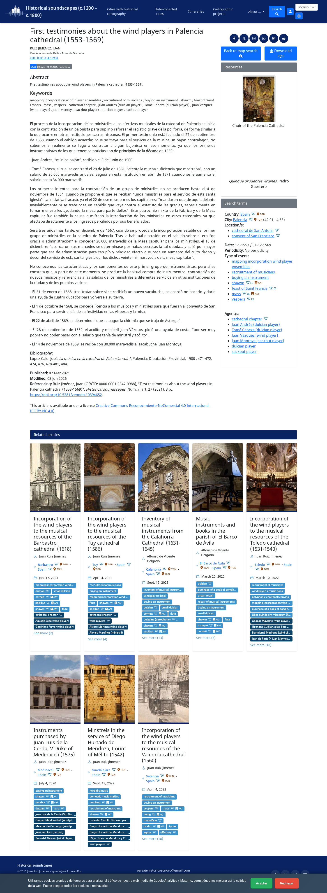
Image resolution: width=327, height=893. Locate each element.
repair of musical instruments (216, 601)
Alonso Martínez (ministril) (106, 632)
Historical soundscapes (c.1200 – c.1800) (61, 11)
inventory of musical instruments (163, 589)
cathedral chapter (247, 319)
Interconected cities (166, 11)
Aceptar (261, 883)
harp (56, 808)
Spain (245, 214)
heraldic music (99, 790)
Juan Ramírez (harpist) (49, 832)
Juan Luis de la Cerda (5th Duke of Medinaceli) (54, 814)
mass (236, 293)
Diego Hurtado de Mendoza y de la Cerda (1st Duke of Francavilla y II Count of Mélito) (109, 826)
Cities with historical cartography (122, 11)
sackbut (40, 603)
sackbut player (244, 351)
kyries (172, 826)
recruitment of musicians (253, 272)
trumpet (203, 625)
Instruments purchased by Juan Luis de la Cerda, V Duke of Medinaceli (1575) (54, 742)
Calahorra (154, 569)
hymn (147, 814)
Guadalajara (101, 770)
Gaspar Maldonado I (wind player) (54, 820)
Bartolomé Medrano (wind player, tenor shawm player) (271, 632)
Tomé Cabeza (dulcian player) (257, 329)
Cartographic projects (223, 11)
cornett (39, 597)
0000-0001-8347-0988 (44, 58)
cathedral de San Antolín (253, 230)
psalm (147, 826)
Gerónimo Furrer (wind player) (54, 626)
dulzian (39, 591)
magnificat (150, 820)
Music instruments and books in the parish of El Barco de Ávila (216, 530)
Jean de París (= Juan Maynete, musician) (271, 638)
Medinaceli (46, 770)
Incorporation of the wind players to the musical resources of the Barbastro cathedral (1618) (53, 533)
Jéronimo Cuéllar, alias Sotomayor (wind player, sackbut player (271, 626)
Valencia (153, 776)
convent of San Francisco (253, 235)
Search (277, 11)
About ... (255, 11)
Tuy (95, 564)
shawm (238, 282)
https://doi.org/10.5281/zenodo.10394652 (66, 394)
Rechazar (286, 883)
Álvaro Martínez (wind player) (108, 626)
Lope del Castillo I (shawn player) (109, 820)
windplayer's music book (267, 591)
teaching (95, 802)
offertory (165, 832)
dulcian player (244, 346)
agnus (147, 832)
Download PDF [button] (281, 53)
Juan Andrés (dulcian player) (256, 324)
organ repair (206, 595)
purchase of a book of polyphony (217, 589)
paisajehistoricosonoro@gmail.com (163, 870)
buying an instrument (250, 277)
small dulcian (61, 591)
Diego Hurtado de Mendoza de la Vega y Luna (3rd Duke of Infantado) (109, 832)
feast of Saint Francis (249, 288)
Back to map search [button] (241, 53)
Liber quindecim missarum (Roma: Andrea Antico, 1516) (271, 614)
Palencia (240, 219)
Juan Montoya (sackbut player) (258, 340)
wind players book (155, 596)
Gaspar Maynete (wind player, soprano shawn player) (271, 621)
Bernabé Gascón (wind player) (54, 838)
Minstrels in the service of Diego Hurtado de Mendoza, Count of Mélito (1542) (107, 742)
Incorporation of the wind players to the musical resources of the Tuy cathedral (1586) (107, 533)
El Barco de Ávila (213, 563)
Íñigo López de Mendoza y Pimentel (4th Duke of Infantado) (109, 838)
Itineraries (196, 11)
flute (65, 609)
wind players (97, 621)
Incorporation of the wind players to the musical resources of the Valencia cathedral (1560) (163, 745)
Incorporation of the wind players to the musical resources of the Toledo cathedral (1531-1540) (269, 533)
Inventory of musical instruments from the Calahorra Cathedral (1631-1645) (163, 533)
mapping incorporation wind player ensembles (54, 585)
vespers (238, 299)
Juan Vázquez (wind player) (255, 335)
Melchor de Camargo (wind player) (54, 826)
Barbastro (46, 564)
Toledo (260, 564)
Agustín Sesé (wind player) (52, 621)
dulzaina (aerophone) (157, 619)
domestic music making (104, 796)
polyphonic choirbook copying (270, 597)
